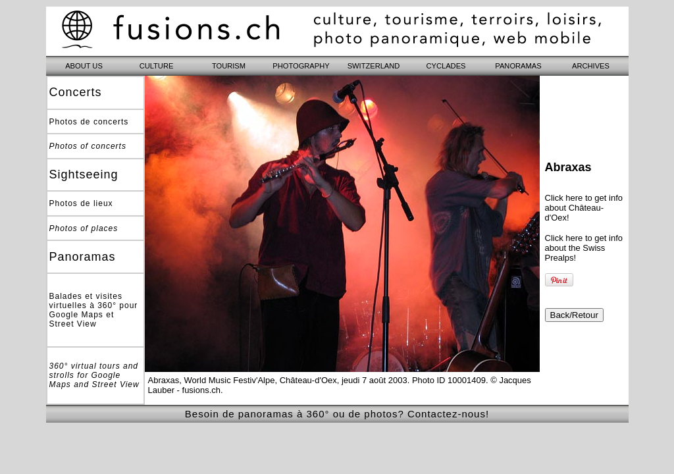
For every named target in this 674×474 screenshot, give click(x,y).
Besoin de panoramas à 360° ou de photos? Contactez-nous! (337, 413)
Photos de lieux (81, 203)
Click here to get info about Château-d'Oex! (584, 208)
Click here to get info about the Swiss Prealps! (584, 248)
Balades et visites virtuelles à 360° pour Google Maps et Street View (93, 310)
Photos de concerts (89, 121)
